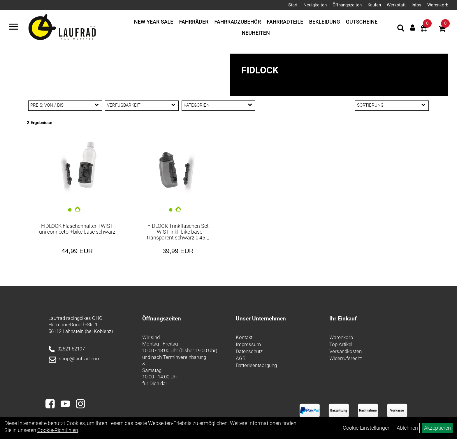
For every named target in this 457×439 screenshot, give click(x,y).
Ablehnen (407, 428)
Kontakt (244, 337)
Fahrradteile (285, 22)
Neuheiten (256, 33)
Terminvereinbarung (184, 357)
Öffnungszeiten (347, 5)
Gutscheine (362, 22)
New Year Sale (153, 22)
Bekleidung (324, 22)
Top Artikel (340, 344)
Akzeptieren (437, 428)
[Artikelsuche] (400, 29)
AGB (240, 358)
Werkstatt (396, 5)
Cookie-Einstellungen (367, 428)
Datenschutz (249, 351)
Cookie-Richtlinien (57, 430)
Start (293, 5)
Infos (416, 5)
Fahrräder (194, 22)
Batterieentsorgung (256, 365)
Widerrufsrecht (345, 358)
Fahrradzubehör (237, 22)
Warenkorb (437, 5)
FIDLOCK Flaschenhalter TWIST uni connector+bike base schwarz (77, 229)
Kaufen (374, 5)
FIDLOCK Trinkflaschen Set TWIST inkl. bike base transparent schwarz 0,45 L (178, 232)
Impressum (248, 344)
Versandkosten (345, 351)
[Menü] (13, 27)
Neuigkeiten (315, 5)
